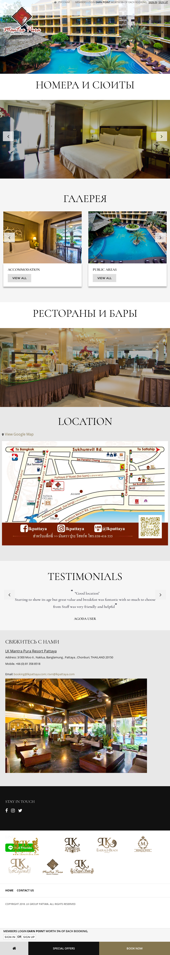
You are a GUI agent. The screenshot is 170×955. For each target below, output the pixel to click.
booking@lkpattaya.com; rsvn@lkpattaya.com (44, 674)
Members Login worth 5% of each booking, (111, 2)
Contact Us (25, 890)
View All (19, 278)
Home (9, 890)
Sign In (10, 937)
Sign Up (29, 937)
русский (62, 2)
